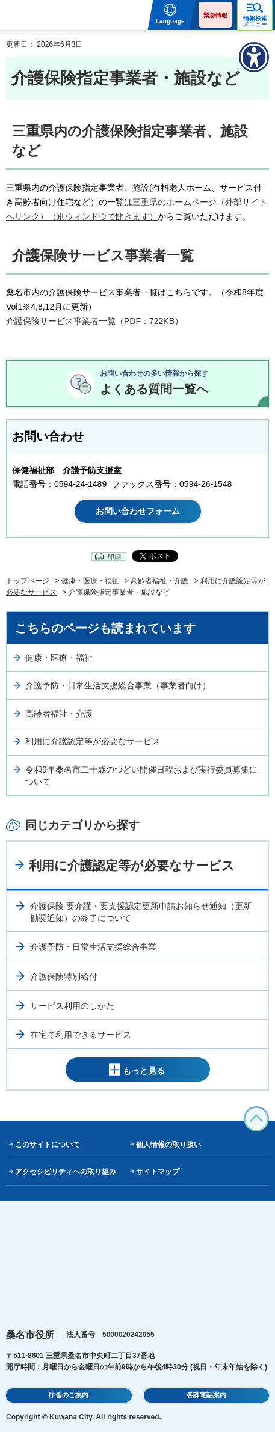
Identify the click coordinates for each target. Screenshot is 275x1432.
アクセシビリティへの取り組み (65, 1171)
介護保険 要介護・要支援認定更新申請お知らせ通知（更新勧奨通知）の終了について (141, 912)
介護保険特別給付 (63, 976)
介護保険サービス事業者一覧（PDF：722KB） (94, 321)
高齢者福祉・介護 (159, 581)
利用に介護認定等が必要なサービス (92, 741)
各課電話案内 (206, 1394)
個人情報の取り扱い (168, 1144)
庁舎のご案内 (68, 1394)
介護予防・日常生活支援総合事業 (93, 947)
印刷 (114, 556)
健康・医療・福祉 (90, 581)
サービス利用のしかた (72, 1006)
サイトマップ (157, 1171)
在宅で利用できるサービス (80, 1034)
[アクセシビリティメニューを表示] (254, 57)
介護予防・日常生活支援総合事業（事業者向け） (118, 685)
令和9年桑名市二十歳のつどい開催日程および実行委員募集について (141, 775)
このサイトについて (47, 1144)
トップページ (27, 581)
